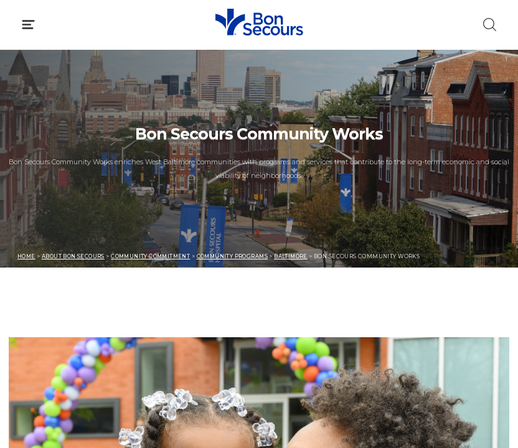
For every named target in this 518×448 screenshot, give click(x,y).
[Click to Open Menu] (28, 24)
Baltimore (291, 256)
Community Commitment (150, 256)
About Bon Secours (73, 256)
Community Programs (232, 256)
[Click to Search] (490, 24)
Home (26, 256)
